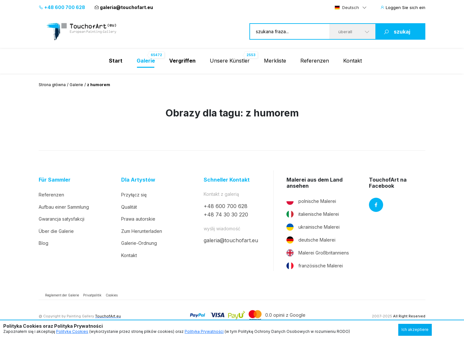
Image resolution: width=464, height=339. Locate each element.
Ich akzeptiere (415, 329)
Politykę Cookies (72, 331)
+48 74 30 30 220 (226, 214)
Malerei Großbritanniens (317, 252)
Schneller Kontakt (227, 180)
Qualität (129, 207)
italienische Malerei (312, 214)
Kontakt (352, 60)
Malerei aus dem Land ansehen (314, 183)
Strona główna (52, 84)
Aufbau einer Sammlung (64, 207)
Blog (43, 243)
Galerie (76, 84)
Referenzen (314, 60)
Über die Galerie (56, 231)
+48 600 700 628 (62, 7)
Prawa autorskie (138, 219)
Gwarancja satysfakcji (61, 219)
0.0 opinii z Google (285, 315)
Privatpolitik (92, 295)
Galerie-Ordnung (139, 243)
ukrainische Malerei (313, 227)
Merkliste (275, 60)
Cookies (112, 295)
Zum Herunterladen (141, 231)
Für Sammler (55, 180)
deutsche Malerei (310, 240)
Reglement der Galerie (62, 295)
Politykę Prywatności (204, 331)
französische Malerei (314, 265)
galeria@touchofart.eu (123, 7)
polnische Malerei (311, 201)
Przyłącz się (134, 194)
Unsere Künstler (230, 60)
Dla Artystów (138, 180)
